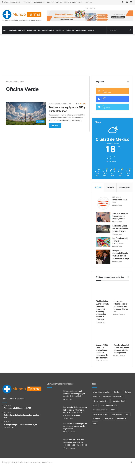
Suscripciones (39, 2)
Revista (91, 30)
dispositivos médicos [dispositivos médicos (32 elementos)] (100, 401)
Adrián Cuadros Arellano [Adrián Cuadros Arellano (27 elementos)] (101, 392)
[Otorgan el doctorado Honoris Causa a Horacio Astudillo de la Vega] (103, 257)
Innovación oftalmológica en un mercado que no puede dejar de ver (120, 306)
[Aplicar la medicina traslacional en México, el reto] (103, 217)
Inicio (5, 30)
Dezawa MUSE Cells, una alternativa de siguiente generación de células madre (75, 442)
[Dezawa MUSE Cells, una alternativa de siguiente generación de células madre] (103, 334)
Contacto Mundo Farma (73, 2)
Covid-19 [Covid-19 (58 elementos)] (96, 396)
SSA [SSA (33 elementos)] (94, 423)
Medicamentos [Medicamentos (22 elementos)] (116, 414)
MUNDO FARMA (90, 9)
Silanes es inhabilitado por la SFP (119, 199)
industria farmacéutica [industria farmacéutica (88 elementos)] (108, 405)
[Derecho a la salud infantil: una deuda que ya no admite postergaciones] (121, 334)
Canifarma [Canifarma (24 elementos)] (117, 392)
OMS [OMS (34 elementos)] (127, 414)
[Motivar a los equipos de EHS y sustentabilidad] (26, 113)
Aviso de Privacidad (54, 2)
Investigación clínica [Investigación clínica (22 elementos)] (100, 410)
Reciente (110, 187)
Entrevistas (31, 30)
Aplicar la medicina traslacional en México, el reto (120, 216)
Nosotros (88, 2)
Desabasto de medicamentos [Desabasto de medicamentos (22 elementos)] (113, 396)
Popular (98, 187)
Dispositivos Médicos (46, 30)
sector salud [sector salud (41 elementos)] (121, 419)
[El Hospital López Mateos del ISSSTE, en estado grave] (103, 229)
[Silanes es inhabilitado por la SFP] (103, 203)
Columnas (70, 30)
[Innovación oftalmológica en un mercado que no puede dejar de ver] (121, 291)
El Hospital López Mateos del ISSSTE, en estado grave (120, 228)
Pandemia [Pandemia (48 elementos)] (96, 419)
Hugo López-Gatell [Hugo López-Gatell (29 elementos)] (118, 401)
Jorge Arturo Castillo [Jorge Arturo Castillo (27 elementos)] (100, 414)
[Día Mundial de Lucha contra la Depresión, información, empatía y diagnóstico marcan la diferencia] (103, 291)
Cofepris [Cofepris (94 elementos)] (128, 392)
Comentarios (124, 187)
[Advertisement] (67, 56)
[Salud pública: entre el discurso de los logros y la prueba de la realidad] (54, 397)
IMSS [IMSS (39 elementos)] (95, 405)
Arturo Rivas (55, 104)
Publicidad (27, 2)
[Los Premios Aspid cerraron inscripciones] (103, 242)
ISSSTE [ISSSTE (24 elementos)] (113, 410)
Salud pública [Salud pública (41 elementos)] (109, 419)
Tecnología (60, 30)
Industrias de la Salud (17, 30)
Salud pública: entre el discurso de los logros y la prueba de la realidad (74, 393)
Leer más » (55, 125)
